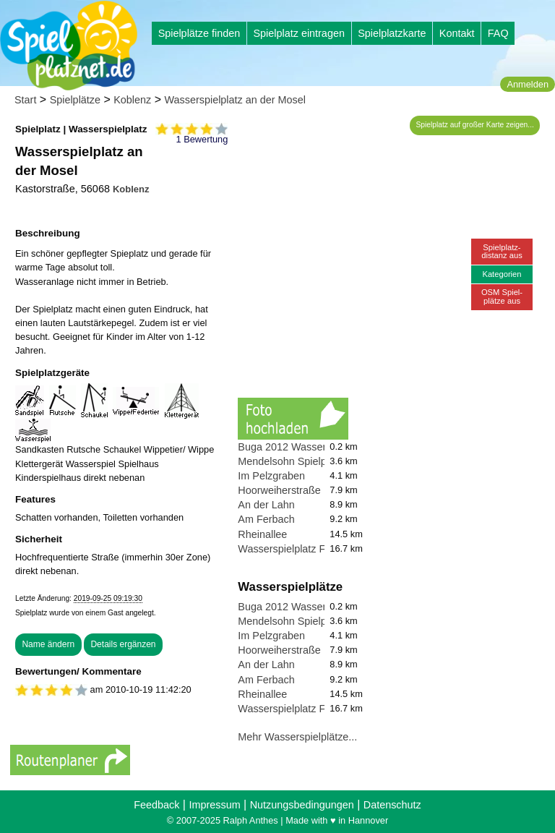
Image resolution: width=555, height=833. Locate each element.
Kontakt (457, 33)
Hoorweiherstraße (279, 490)
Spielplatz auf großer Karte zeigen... (475, 125)
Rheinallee (262, 534)
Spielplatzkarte (392, 33)
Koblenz (132, 100)
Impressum (214, 805)
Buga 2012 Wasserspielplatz (303, 447)
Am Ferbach (266, 519)
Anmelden (527, 84)
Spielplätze (75, 100)
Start (25, 100)
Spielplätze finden (199, 33)
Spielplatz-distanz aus (501, 251)
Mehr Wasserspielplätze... (297, 737)
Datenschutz (392, 805)
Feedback (156, 805)
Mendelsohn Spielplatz (290, 461)
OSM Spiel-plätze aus (501, 296)
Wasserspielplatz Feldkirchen (305, 549)
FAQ (498, 33)
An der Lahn (266, 505)
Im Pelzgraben (271, 476)
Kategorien (501, 274)
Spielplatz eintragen (298, 33)
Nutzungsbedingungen (302, 805)
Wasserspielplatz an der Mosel (235, 100)
